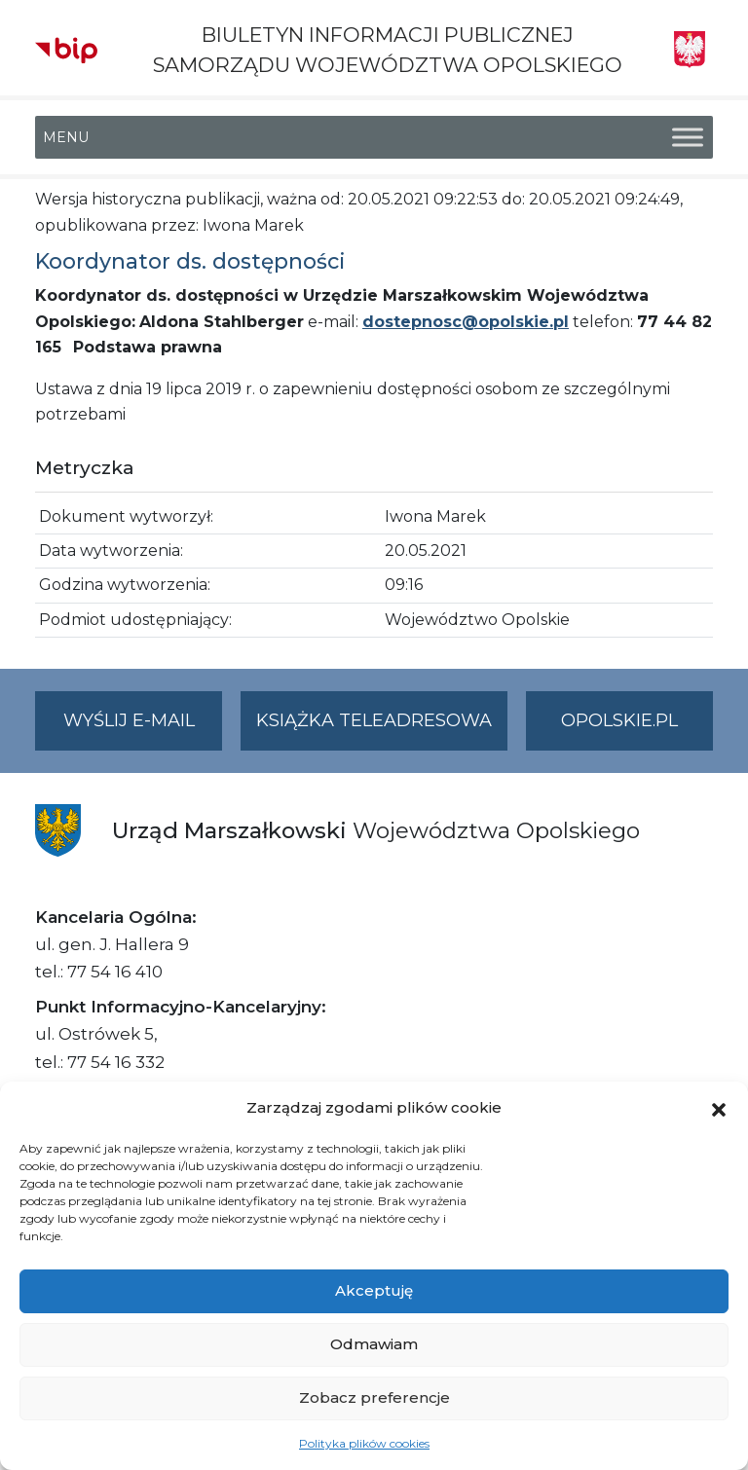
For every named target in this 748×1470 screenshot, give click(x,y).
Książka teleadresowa (374, 720)
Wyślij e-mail (143, 729)
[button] (719, 1108)
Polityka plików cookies (364, 1443)
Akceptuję (374, 1290)
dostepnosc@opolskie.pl (465, 321)
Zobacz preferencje (374, 1397)
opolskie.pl (619, 720)
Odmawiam (374, 1344)
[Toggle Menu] (687, 138)
